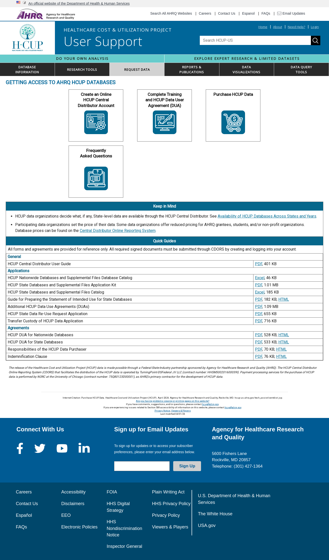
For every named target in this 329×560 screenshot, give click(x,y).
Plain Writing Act (168, 491)
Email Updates (291, 13)
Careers (205, 13)
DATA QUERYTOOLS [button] (301, 69)
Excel (259, 277)
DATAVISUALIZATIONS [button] (246, 69)
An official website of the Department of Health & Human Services (79, 3)
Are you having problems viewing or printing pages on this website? (172, 401)
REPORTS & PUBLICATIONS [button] (191, 69)
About (277, 27)
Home (262, 27)
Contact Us (226, 13)
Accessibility (73, 491)
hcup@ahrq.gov (210, 404)
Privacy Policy (166, 515)
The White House (215, 513)
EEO (66, 515)
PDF (258, 263)
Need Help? (296, 27)
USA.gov (207, 525)
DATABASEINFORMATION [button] (27, 69)
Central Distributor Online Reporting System (118, 230)
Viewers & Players (181, 410)
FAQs (265, 13)
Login (315, 27)
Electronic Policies (79, 526)
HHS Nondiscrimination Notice (124, 528)
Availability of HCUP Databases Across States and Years (267, 216)
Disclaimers (72, 503)
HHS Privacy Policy (171, 503)
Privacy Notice (162, 410)
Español (24, 515)
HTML (283, 299)
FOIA (112, 491)
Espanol (248, 13)
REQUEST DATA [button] (137, 69)
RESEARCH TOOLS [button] (82, 69)
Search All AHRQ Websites (171, 13)
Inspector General (124, 546)
